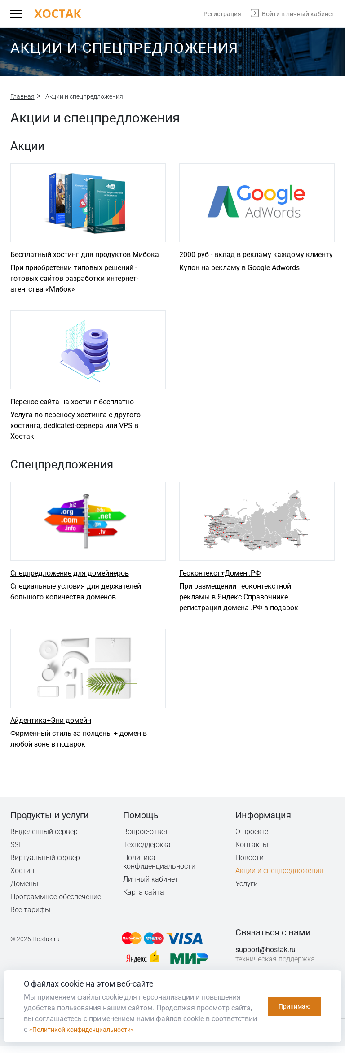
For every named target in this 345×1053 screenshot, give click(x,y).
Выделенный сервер (44, 839)
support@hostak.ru (265, 957)
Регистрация (222, 13)
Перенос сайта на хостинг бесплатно (72, 405)
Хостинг (23, 878)
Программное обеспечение (55, 904)
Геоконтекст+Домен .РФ (220, 578)
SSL (16, 852)
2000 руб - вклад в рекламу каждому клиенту (256, 256)
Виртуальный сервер (45, 865)
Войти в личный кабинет (298, 13)
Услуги (246, 891)
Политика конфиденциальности (159, 869)
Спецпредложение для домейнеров (69, 578)
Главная (22, 96)
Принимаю (294, 1006)
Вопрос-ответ (145, 839)
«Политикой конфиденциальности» (88, 1029)
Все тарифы (30, 917)
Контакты (252, 852)
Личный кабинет (151, 886)
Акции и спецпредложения (279, 878)
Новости (249, 865)
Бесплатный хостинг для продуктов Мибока (84, 256)
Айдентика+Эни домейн (50, 727)
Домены (24, 891)
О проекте (252, 839)
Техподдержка (147, 852)
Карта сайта (143, 899)
